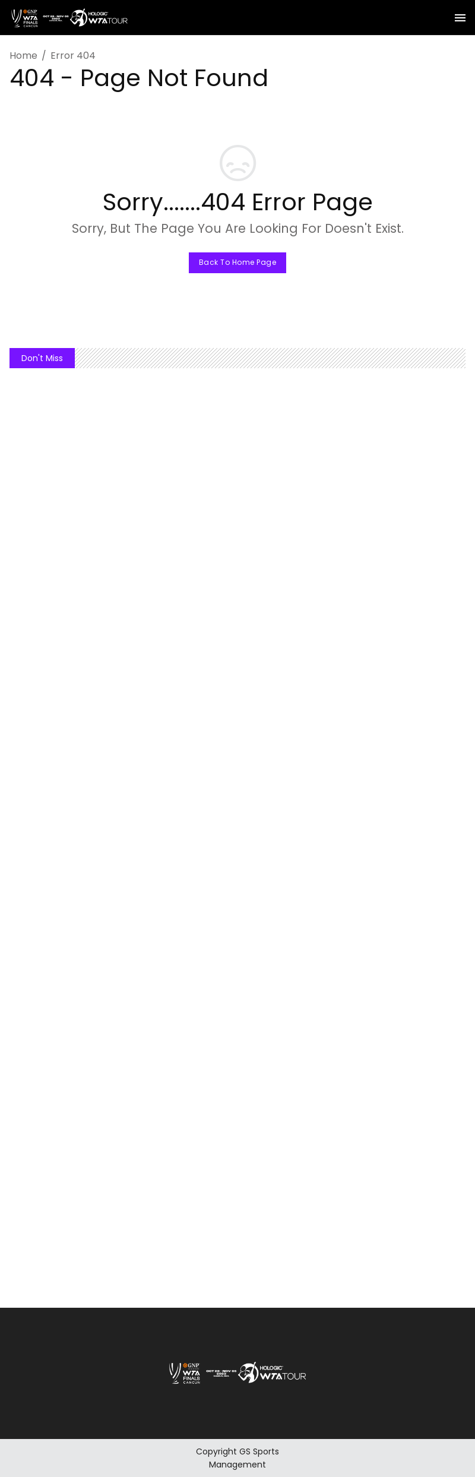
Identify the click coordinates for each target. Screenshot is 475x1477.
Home (23, 55)
